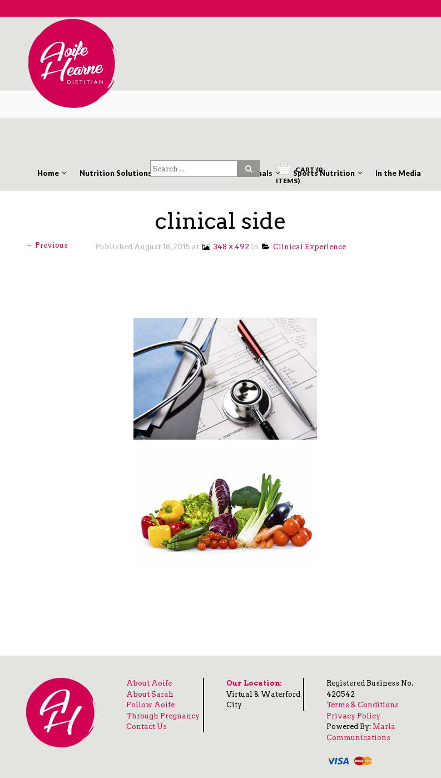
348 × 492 (225, 247)
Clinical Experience (304, 247)
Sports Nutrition (324, 173)
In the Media (398, 173)
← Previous (47, 245)
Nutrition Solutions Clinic (127, 173)
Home (48, 173)
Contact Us (146, 726)
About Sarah (150, 694)
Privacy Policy (353, 716)
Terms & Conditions (362, 705)
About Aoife (149, 683)
